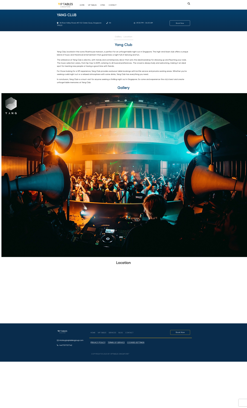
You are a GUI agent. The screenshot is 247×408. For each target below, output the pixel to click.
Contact (112, 5)
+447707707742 (64, 345)
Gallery (118, 36)
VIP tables (102, 333)
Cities (102, 5)
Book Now (180, 23)
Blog (120, 333)
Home (82, 5)
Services (112, 333)
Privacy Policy (98, 342)
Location (128, 36)
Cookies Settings (135, 342)
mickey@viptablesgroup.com (70, 340)
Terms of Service (116, 342)
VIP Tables (92, 5)
